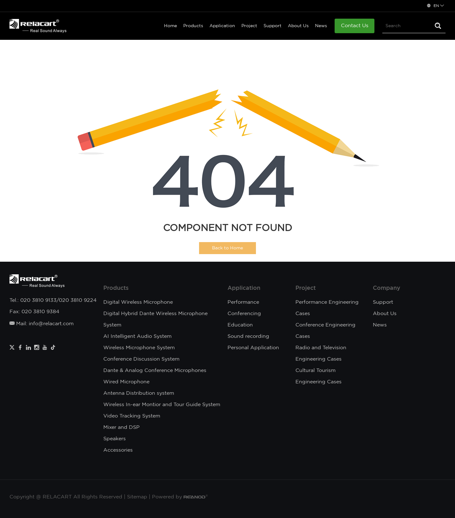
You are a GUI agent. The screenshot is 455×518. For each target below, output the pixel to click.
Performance (243, 302)
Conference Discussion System (141, 359)
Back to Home (227, 248)
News (321, 26)
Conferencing (244, 313)
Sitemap (137, 497)
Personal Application (253, 347)
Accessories (118, 450)
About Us (298, 26)
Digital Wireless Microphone (138, 302)
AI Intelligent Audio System (137, 336)
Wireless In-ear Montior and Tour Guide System (161, 404)
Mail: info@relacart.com (41, 323)
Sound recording (248, 336)
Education (240, 325)
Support (273, 26)
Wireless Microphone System (139, 347)
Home (170, 26)
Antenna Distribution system (138, 393)
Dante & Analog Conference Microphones (154, 370)
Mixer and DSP (121, 427)
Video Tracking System (131, 416)
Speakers (114, 438)
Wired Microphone (126, 382)
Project (249, 26)
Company (386, 288)
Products (193, 26)
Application (222, 26)
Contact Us (354, 25)
